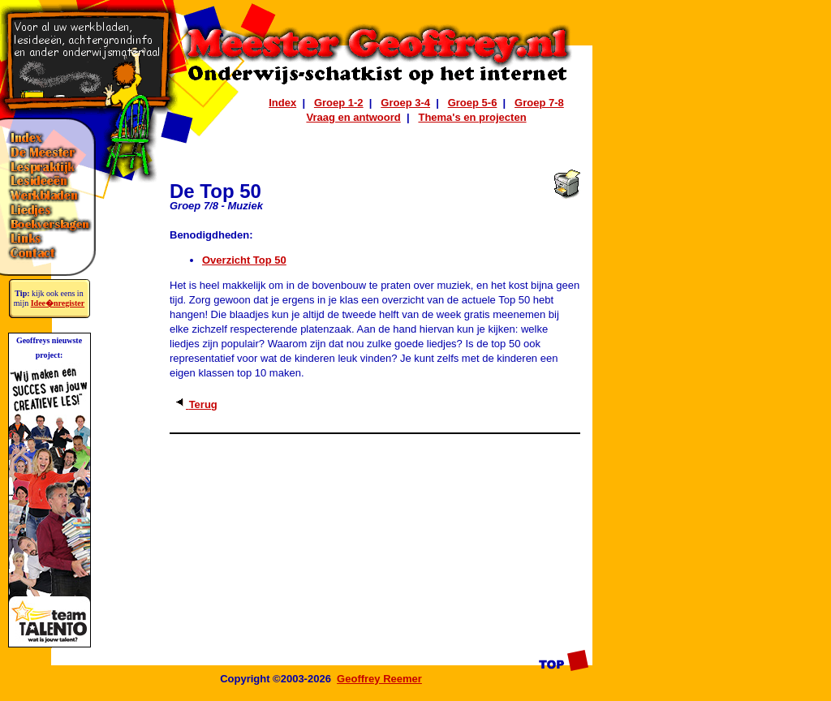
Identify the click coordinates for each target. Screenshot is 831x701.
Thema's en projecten (472, 117)
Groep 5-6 (472, 103)
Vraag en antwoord (353, 117)
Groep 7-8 (539, 103)
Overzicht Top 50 (244, 260)
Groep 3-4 (405, 103)
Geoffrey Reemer (379, 679)
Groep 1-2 (339, 103)
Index (282, 103)
